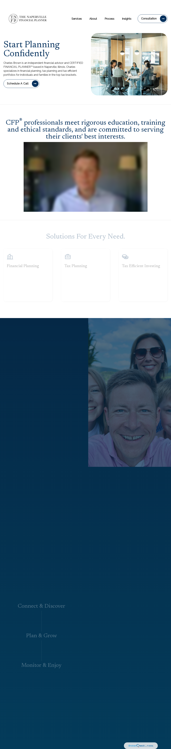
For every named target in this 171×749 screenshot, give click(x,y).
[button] (76, 8)
